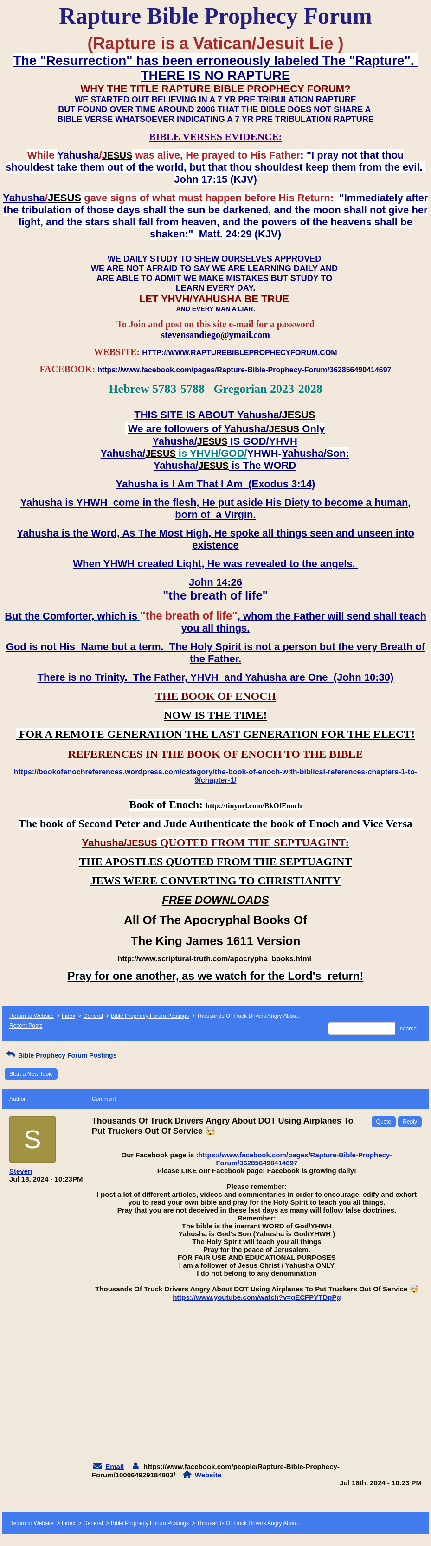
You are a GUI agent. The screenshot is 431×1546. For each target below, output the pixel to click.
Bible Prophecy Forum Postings (150, 1016)
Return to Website (31, 1016)
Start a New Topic (31, 1074)
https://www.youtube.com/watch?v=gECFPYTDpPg (257, 1297)
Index (68, 1016)
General (93, 1016)
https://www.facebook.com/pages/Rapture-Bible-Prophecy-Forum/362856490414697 (295, 1159)
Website (208, 1475)
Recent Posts (25, 1025)
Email (114, 1466)
